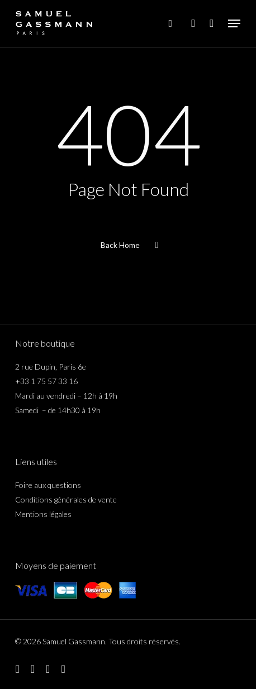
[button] (234, 23)
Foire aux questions (48, 485)
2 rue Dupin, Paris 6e (50, 366)
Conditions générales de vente (66, 499)
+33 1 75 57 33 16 (46, 381)
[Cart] (211, 23)
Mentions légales (43, 514)
